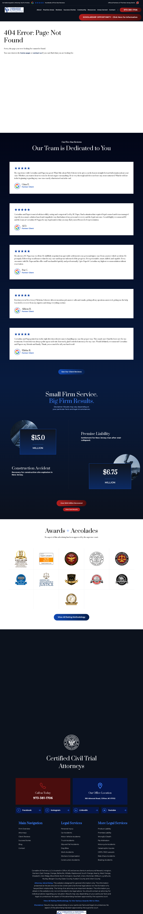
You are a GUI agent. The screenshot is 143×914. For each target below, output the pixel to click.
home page (25, 53)
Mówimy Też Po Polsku (22, 2)
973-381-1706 (130, 10)
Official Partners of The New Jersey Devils (123, 3)
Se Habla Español (8, 2)
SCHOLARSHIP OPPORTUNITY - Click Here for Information (110, 17)
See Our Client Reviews (71, 372)
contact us (37, 53)
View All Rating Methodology (71, 617)
